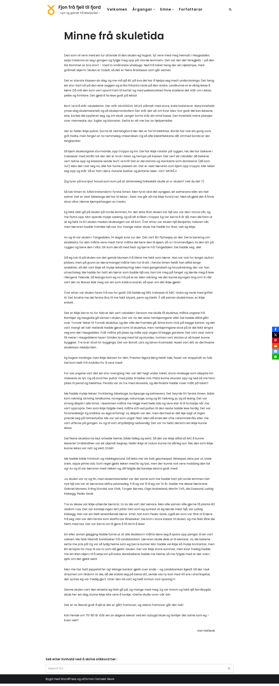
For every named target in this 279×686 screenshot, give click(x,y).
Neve (110, 681)
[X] (275, 335)
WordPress (68, 681)
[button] (154, 9)
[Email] (275, 351)
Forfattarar (191, 9)
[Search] (230, 9)
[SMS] (275, 357)
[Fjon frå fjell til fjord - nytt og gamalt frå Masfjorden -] (73, 9)
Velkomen (117, 9)
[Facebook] (275, 329)
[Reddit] (275, 346)
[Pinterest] (275, 340)
